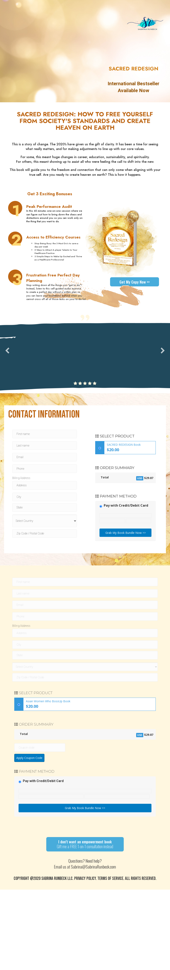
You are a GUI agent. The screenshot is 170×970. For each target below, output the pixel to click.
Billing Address (21, 478)
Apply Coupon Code (29, 758)
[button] (7, 350)
